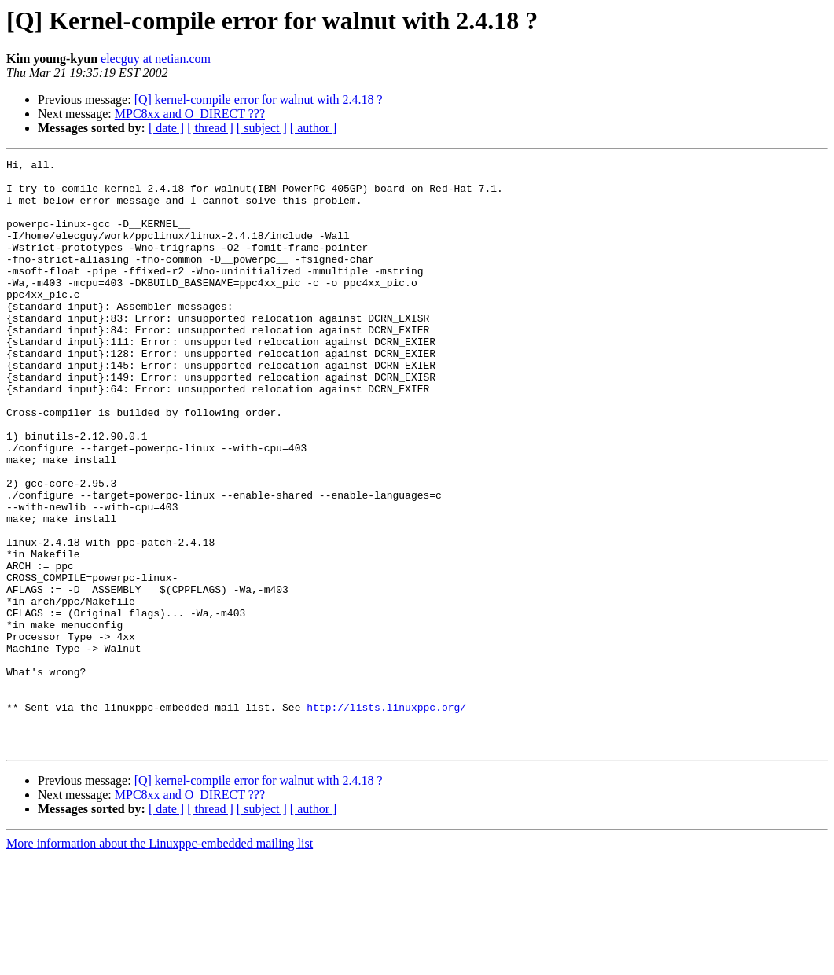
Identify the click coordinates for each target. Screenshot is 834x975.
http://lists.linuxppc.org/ (386, 818)
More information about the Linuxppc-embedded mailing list (159, 961)
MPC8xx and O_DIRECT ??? (190, 113)
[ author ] (313, 127)
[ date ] (166, 127)
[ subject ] (262, 127)
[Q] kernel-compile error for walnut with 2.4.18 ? (258, 99)
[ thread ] (210, 127)
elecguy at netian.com (156, 58)
